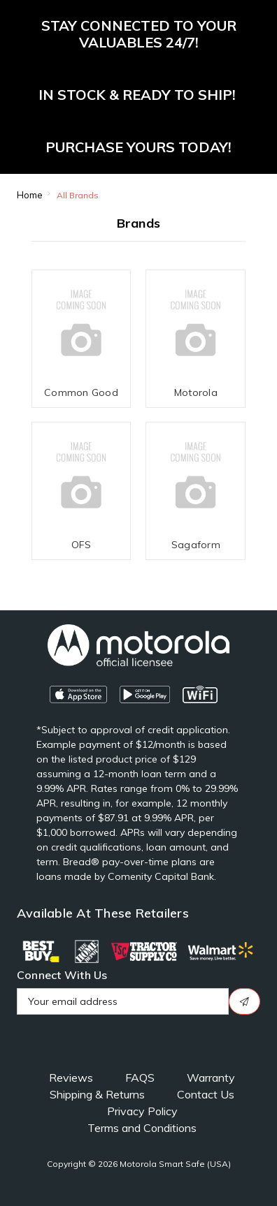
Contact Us (205, 1094)
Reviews (71, 1077)
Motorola (196, 392)
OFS (81, 544)
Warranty (211, 1077)
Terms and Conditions (142, 1128)
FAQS (140, 1077)
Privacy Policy (142, 1111)
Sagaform (195, 544)
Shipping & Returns (97, 1094)
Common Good (81, 392)
